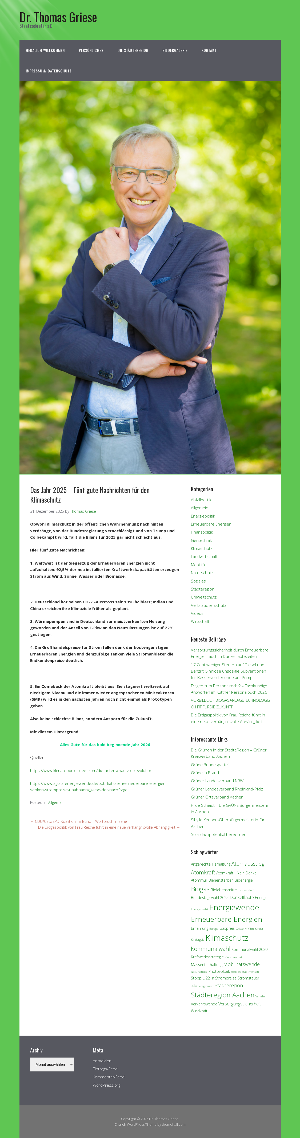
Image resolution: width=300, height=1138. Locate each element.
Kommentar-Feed (109, 1076)
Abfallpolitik (201, 499)
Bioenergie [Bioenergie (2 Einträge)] (244, 880)
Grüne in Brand (205, 772)
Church (120, 1124)
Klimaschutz (201, 548)
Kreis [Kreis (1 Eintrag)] (228, 957)
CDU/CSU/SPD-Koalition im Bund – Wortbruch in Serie (78, 821)
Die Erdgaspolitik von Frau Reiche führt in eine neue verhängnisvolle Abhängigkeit (109, 827)
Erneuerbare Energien (211, 524)
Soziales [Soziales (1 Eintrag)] (236, 972)
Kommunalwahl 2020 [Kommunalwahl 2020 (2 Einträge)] (249, 949)
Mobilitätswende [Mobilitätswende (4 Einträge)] (241, 964)
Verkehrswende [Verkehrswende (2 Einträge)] (204, 1003)
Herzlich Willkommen (45, 50)
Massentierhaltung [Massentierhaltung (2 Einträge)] (206, 964)
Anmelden (102, 1060)
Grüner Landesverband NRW (217, 780)
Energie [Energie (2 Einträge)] (261, 897)
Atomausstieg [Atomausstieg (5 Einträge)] (248, 863)
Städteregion (202, 589)
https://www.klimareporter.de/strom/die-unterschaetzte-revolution (91, 770)
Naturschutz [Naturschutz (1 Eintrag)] (199, 972)
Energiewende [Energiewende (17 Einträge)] (234, 907)
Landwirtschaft (204, 556)
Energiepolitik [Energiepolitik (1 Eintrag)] (199, 909)
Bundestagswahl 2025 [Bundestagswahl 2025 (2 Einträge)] (210, 897)
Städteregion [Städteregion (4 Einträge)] (229, 985)
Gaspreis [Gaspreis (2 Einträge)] (227, 928)
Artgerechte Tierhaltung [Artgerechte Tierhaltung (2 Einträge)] (210, 864)
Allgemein (56, 802)
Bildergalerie (174, 50)
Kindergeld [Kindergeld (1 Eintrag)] (198, 940)
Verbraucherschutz (208, 605)
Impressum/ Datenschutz (49, 71)
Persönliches (91, 50)
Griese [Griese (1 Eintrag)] (239, 929)
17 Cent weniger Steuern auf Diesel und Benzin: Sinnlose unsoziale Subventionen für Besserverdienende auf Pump (228, 671)
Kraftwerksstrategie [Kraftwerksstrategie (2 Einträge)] (207, 956)
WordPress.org (106, 1085)
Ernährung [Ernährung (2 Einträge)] (199, 928)
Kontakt (209, 50)
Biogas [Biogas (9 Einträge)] (200, 888)
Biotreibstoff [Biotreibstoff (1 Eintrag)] (246, 890)
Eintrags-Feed (105, 1068)
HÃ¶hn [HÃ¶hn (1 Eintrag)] (249, 929)
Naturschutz (202, 572)
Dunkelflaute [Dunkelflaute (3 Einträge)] (242, 897)
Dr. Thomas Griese (58, 17)
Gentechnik (201, 540)
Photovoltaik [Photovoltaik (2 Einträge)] (219, 971)
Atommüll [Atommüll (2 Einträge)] (199, 880)
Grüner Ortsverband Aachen (217, 797)
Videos (197, 613)
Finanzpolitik (202, 532)
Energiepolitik (203, 516)
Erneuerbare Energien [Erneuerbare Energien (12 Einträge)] (226, 919)
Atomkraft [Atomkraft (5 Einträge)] (203, 872)
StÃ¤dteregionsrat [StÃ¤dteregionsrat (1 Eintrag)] (202, 986)
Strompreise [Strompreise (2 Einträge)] (226, 978)
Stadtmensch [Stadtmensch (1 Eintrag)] (250, 972)
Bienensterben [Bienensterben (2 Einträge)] (221, 880)
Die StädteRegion (133, 50)
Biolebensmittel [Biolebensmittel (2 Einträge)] (224, 889)
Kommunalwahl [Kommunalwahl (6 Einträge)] (210, 948)
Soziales (198, 581)
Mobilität (198, 564)
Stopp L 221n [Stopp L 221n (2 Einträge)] (202, 978)
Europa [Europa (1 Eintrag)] (213, 929)
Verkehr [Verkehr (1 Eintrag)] (260, 996)
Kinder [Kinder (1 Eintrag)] (259, 929)
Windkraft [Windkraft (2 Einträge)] (199, 1010)
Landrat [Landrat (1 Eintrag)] (237, 957)
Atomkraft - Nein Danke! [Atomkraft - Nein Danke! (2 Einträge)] (236, 872)
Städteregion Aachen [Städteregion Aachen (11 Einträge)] (222, 994)
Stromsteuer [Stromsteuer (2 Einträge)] (248, 978)
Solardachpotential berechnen (218, 834)
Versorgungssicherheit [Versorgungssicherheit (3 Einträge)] (239, 1004)
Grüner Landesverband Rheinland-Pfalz (227, 789)
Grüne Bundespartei (210, 764)
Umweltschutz (204, 597)
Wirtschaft (200, 621)
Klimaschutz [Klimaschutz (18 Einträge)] (227, 937)
